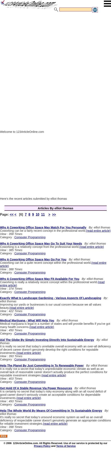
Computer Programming (30, 237)
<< (12, 214)
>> (54, 214)
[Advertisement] (55, 43)
